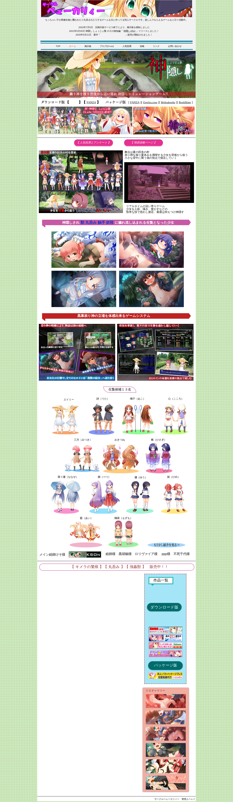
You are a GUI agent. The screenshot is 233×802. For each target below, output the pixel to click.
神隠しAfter (129, 31)
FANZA (134, 102)
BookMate (185, 102)
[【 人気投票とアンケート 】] (93, 142)
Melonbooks (168, 102)
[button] (166, 701)
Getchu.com (150, 102)
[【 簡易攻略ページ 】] (143, 142)
